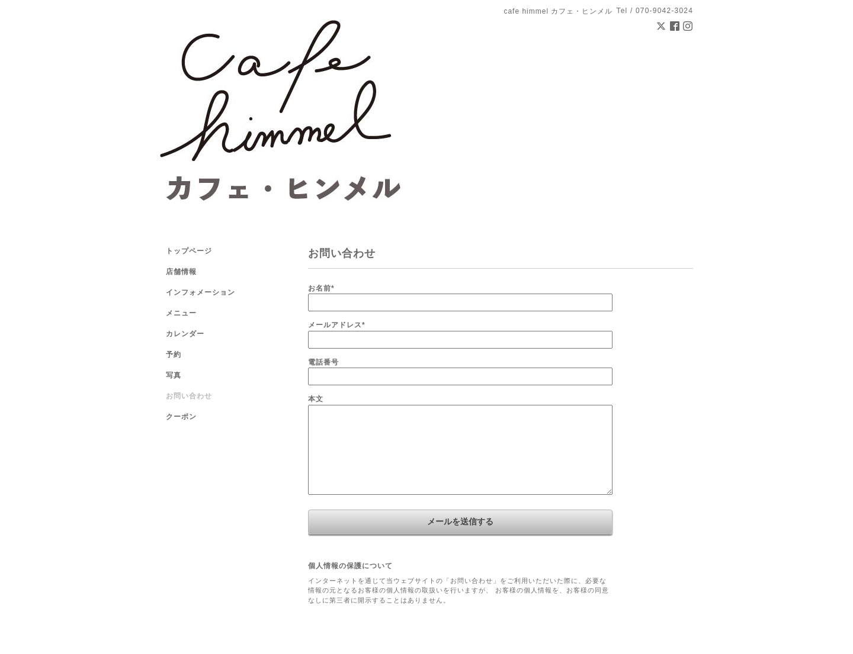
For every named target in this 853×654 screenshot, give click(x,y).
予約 (173, 354)
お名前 (321, 288)
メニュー (181, 313)
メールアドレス (336, 325)
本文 (315, 399)
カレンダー (185, 334)
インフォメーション (200, 292)
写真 (173, 375)
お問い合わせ (189, 396)
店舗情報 (181, 272)
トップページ (189, 251)
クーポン (181, 417)
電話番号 (323, 362)
